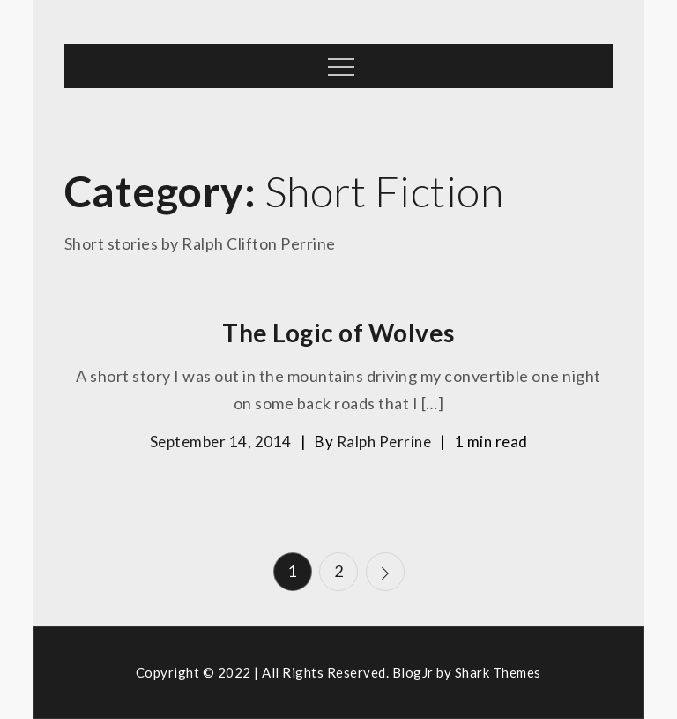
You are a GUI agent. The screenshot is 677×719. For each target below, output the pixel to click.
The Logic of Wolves (338, 333)
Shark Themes (498, 672)
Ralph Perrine (384, 441)
